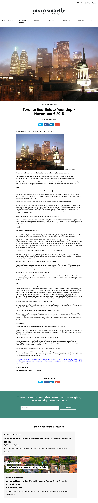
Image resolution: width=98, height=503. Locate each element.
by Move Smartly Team (12, 454)
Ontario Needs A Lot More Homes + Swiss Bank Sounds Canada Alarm (80, 445)
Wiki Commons (72, 172)
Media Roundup (34, 134)
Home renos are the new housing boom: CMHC (30, 194)
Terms (41, 493)
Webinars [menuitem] (37, 21)
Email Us (34, 493)
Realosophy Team (50, 122)
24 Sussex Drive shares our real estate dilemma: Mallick (33, 264)
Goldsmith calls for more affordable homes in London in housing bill (37, 329)
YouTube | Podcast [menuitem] (22, 21)
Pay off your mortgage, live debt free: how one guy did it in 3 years (37, 219)
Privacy (48, 493)
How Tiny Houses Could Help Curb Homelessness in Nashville (35, 313)
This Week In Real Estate (49, 107)
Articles (65, 21)
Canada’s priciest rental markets (26, 233)
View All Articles (49, 475)
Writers (80, 21)
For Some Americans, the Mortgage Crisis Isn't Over (32, 304)
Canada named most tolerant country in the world (32, 275)
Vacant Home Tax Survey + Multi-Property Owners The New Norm (15, 445)
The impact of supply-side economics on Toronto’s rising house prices (38, 204)
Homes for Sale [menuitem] (7, 21)
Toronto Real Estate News (47, 134)
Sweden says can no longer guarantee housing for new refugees (36, 351)
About (26, 493)
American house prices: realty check (27, 289)
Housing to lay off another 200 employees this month (32, 340)
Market (38, 373)
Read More (8, 464)
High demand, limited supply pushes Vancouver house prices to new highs (39, 242)
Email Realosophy (24, 365)
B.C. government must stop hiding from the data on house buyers (36, 253)
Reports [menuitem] (51, 21)
